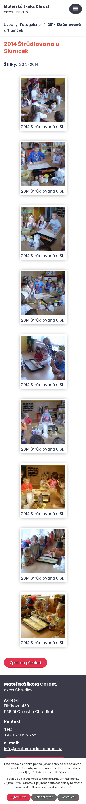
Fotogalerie (30, 24)
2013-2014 (28, 64)
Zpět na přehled (25, 662)
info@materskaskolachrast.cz (33, 748)
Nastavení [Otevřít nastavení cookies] (68, 797)
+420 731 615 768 (20, 735)
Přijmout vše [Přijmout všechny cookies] (19, 797)
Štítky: (10, 64)
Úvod (8, 24)
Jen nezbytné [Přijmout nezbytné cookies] (44, 797)
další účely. (59, 772)
